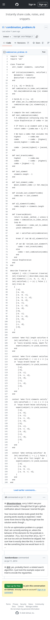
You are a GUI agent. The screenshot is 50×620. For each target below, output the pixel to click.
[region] (25, 269)
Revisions (21, 43)
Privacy (15, 604)
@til (8, 567)
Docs (14, 606)
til (3, 27)
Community (39, 604)
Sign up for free (14, 586)
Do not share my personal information (25, 609)
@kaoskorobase (14, 503)
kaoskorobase (11, 557)
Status (30, 604)
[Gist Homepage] (17, 4)
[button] (37, 37)
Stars (38, 43)
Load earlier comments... (25, 490)
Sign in (32, 4)
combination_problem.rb (20, 27)
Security (23, 604)
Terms (8, 604)
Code (7, 43)
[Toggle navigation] (3, 4)
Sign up (43, 4)
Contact (21, 606)
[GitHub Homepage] (17, 613)
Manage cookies (32, 606)
